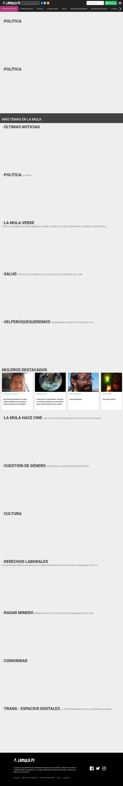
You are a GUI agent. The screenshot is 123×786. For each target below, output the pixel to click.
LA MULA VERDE (52, 9)
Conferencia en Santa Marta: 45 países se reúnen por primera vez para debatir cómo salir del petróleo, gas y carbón (49, 401)
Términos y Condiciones (29, 778)
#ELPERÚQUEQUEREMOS (79, 9)
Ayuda (59, 778)
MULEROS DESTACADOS (99, 9)
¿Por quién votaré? (109, 399)
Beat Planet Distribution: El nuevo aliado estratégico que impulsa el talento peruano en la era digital (15, 401)
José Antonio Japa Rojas (10, 394)
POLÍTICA (40, 9)
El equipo (16, 778)
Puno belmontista (75, 399)
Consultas (66, 778)
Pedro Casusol (107, 394)
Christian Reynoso (75, 394)
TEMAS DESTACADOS (9, 9)
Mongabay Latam (41, 394)
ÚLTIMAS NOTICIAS (26, 9)
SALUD (64, 9)
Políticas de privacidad (47, 778)
